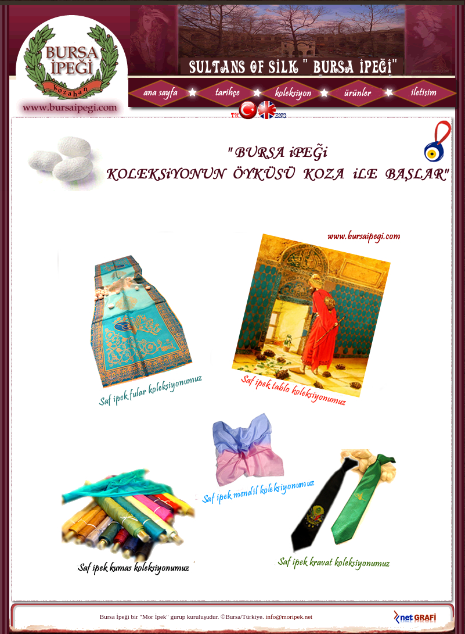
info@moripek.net (288, 616)
